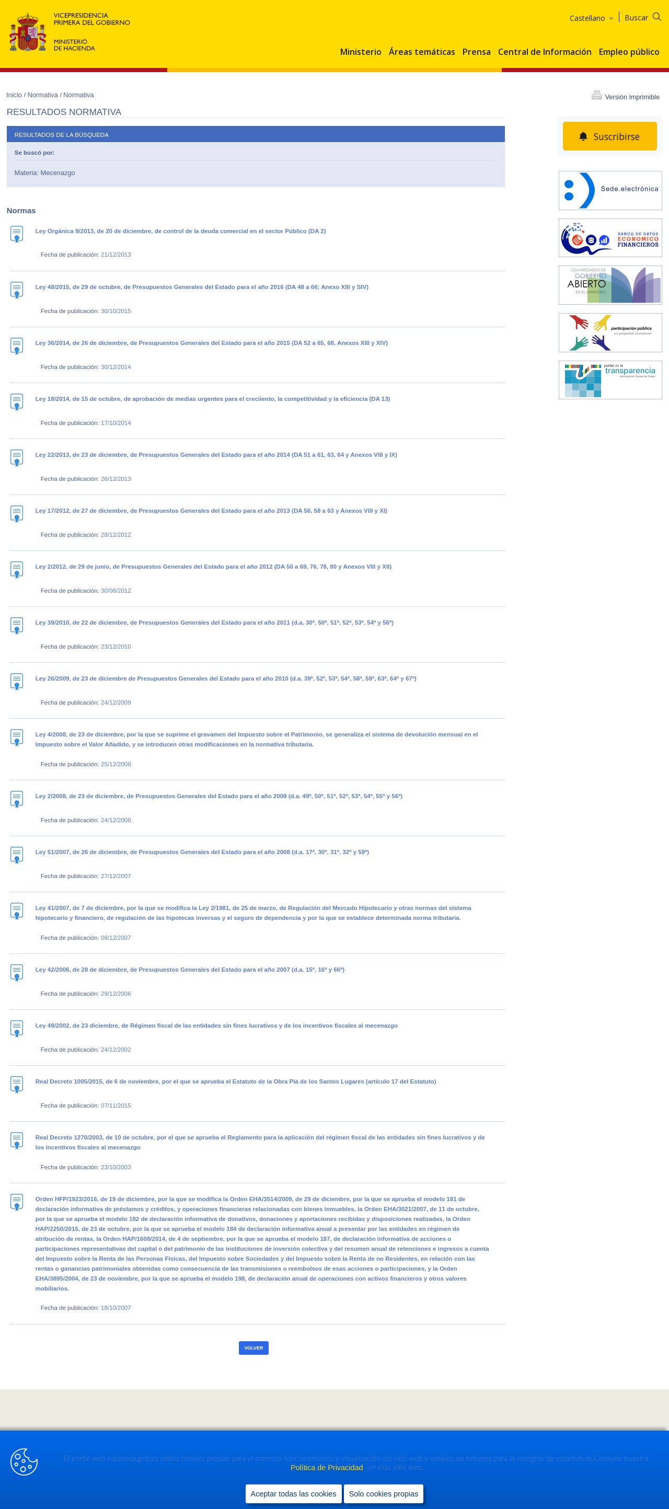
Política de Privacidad (328, 1468)
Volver (253, 1348)
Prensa (477, 52)
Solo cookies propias (384, 1494)
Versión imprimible (632, 97)
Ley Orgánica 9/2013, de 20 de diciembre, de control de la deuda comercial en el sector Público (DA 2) (181, 231)
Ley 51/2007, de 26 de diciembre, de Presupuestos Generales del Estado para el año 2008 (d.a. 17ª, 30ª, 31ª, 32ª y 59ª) (202, 852)
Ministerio (361, 52)
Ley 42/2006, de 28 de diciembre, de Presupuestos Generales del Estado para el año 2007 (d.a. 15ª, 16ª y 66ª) (190, 969)
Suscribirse (617, 136)
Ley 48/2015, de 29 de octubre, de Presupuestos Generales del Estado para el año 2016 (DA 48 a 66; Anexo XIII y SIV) (202, 287)
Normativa (43, 95)
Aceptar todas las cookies (294, 1494)
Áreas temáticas (422, 52)
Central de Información (545, 52)
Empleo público (629, 52)
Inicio (15, 95)
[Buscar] (649, 16)
